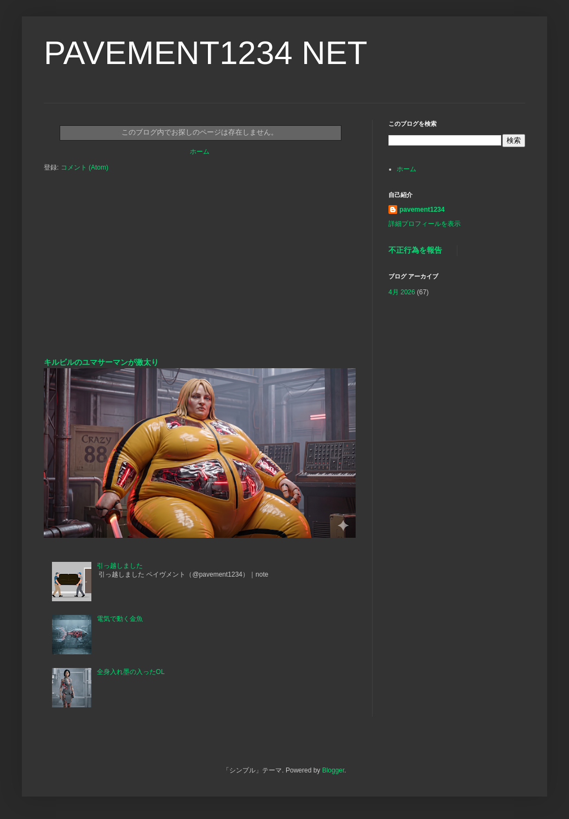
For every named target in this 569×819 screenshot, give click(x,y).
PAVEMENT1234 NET (205, 52)
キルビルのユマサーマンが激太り (101, 362)
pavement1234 (422, 209)
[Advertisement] (200, 275)
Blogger (333, 770)
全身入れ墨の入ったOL (131, 672)
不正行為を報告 (415, 250)
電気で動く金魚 (120, 619)
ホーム (200, 151)
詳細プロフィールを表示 (424, 224)
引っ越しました (120, 566)
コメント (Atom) (84, 167)
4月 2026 (401, 292)
